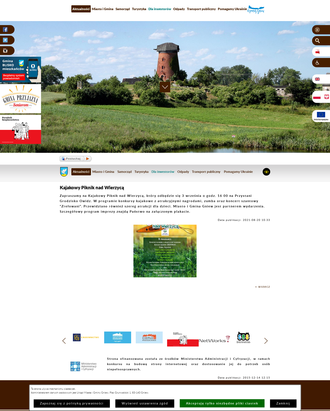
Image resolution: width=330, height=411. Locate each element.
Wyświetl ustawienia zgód (145, 403)
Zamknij (283, 403)
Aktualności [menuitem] (81, 9)
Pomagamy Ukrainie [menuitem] (232, 9)
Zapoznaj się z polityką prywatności (72, 403)
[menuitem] (159, 8)
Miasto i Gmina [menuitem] (102, 9)
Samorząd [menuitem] (123, 9)
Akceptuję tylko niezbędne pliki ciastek (222, 403)
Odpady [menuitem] (179, 9)
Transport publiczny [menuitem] (201, 9)
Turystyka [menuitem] (139, 9)
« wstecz (262, 286)
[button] (321, 30)
